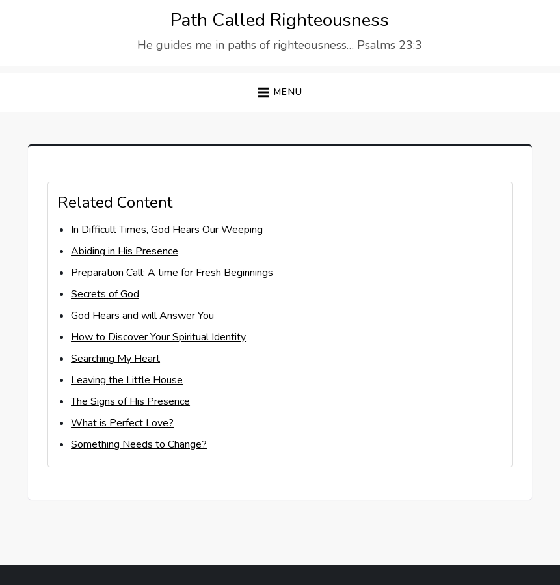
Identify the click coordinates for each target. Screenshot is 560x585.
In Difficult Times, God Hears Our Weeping (167, 230)
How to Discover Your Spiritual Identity (158, 337)
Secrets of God (105, 294)
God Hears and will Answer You (142, 315)
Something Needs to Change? (139, 444)
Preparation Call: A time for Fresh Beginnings (172, 272)
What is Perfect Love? (122, 423)
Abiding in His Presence (124, 251)
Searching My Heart (115, 358)
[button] (279, 93)
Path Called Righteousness (279, 20)
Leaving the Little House (127, 380)
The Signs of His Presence (130, 401)
